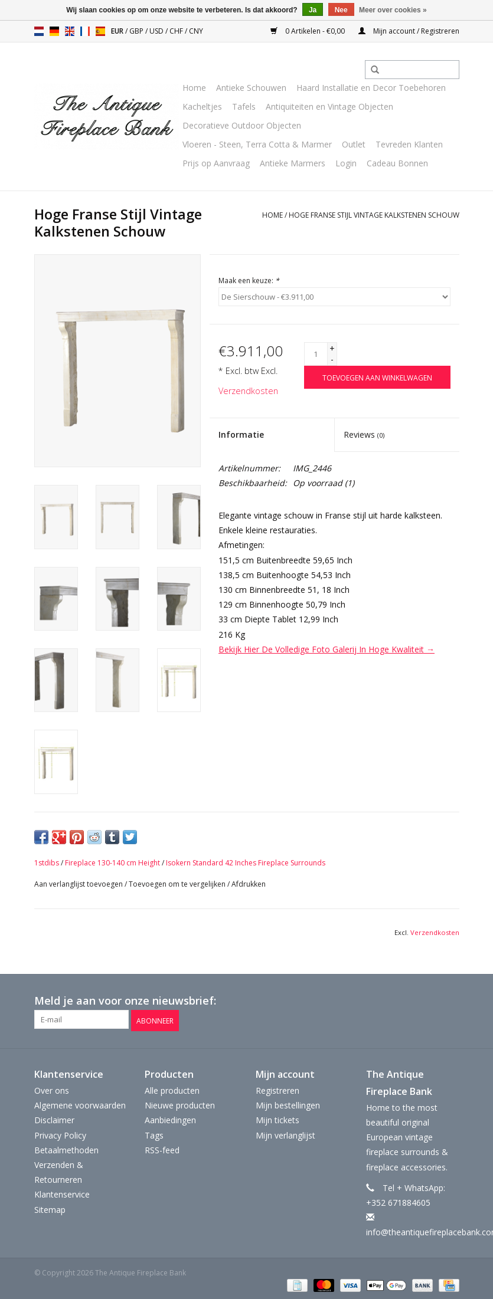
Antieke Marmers (292, 163)
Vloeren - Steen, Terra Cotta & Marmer (257, 144)
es (100, 31)
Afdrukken (248, 884)
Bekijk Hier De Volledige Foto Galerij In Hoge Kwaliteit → (326, 649)
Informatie (241, 434)
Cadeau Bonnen (397, 163)
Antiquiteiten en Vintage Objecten (329, 106)
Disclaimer (54, 1118)
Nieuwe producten (180, 1103)
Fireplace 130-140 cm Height (112, 863)
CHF (177, 31)
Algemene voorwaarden (80, 1103)
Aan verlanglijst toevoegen (78, 884)
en (69, 31)
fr (85, 31)
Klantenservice (62, 1192)
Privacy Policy (60, 1133)
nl (39, 31)
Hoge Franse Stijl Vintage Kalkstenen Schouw (374, 215)
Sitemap (50, 1207)
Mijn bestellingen (288, 1103)
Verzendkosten (248, 390)
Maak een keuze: (248, 280)
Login (346, 163)
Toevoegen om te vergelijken (178, 884)
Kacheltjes (202, 106)
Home (194, 87)
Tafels (244, 106)
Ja (312, 10)
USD (157, 31)
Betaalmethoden (66, 1148)
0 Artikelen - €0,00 (308, 31)
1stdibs (46, 863)
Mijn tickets (277, 1118)
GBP (137, 31)
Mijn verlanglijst (285, 1133)
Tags (154, 1133)
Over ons (51, 1088)
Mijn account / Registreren (408, 31)
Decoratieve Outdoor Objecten (241, 125)
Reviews (364, 434)
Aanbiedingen (170, 1118)
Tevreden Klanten (409, 144)
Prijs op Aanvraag (216, 163)
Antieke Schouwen (251, 87)
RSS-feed (162, 1148)
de (54, 31)
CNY (196, 31)
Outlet (353, 144)
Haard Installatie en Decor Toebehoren (371, 87)
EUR (118, 31)
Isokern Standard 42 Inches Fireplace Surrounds (245, 863)
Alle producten (172, 1088)
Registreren (277, 1088)
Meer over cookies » (393, 10)
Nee (341, 10)
